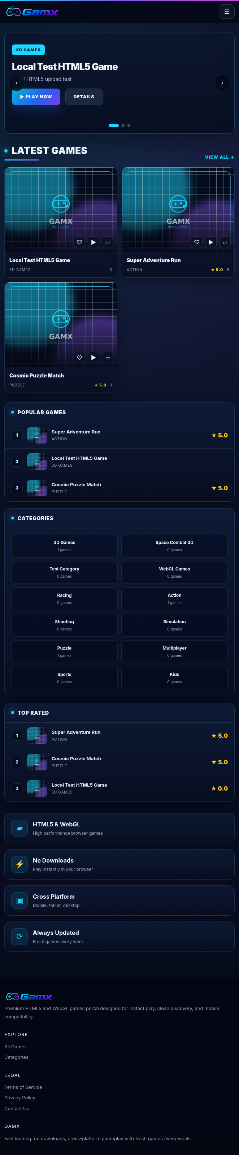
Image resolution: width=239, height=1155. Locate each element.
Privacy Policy (19, 1097)
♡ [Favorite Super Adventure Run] (197, 242)
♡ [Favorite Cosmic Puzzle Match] (79, 357)
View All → (220, 157)
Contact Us (16, 1108)
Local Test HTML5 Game (39, 260)
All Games (15, 1046)
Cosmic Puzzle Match (36, 375)
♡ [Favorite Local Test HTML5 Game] (79, 242)
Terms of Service (23, 1087)
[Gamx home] (32, 11)
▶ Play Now (36, 96)
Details (84, 96)
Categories (16, 1057)
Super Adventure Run (154, 260)
